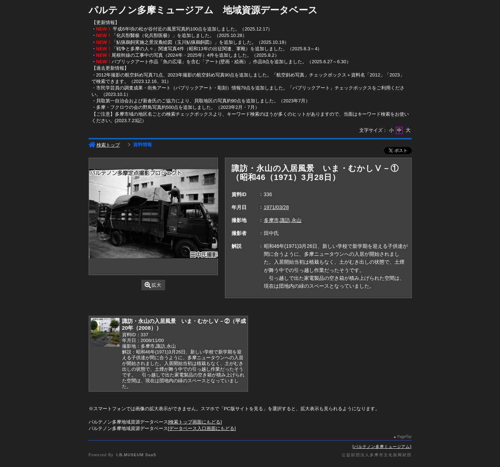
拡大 (153, 285)
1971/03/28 (276, 207)
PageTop (404, 437)
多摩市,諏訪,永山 (283, 220)
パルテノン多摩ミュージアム (382, 446)
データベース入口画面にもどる (201, 428)
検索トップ (104, 145)
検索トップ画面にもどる (194, 422)
